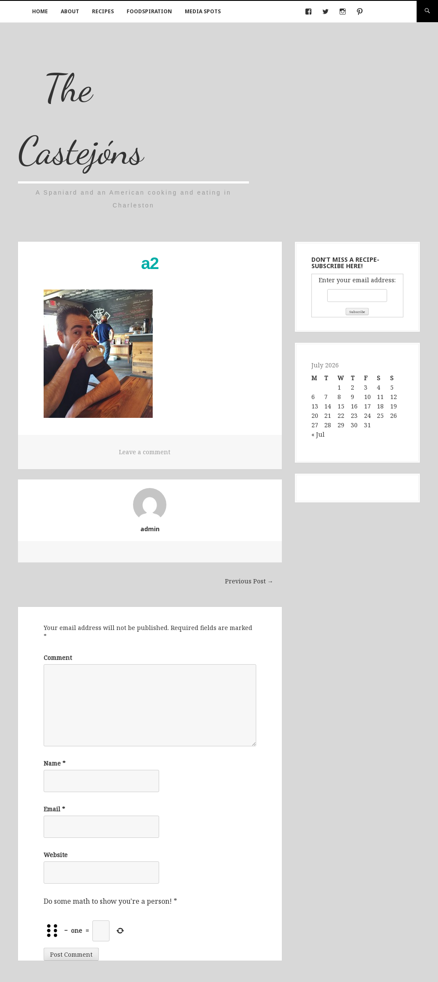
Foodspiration (149, 11)
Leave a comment (144, 452)
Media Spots (203, 11)
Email (54, 809)
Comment (58, 658)
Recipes (103, 11)
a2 (150, 263)
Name (54, 763)
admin (150, 529)
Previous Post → (249, 581)
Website (56, 855)
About (70, 11)
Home (40, 11)
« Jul (318, 434)
